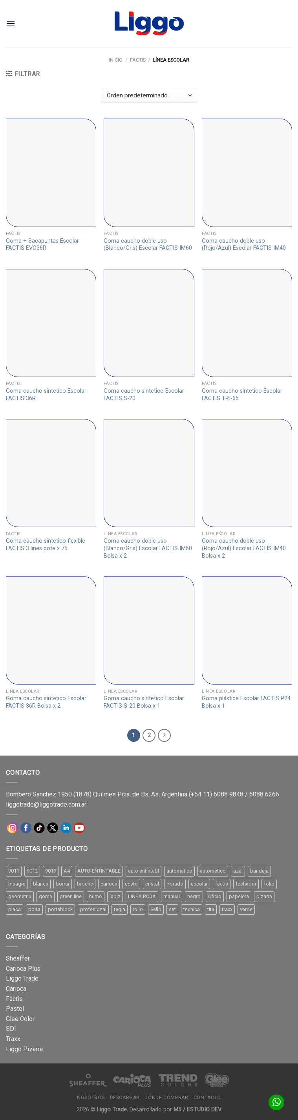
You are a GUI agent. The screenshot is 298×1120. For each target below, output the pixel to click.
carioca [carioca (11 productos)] (109, 884)
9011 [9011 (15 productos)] (13, 871)
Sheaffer (18, 958)
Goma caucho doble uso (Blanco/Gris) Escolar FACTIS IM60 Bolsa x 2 (148, 548)
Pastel (15, 1008)
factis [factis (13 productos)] (221, 884)
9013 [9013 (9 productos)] (50, 871)
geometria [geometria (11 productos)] (19, 896)
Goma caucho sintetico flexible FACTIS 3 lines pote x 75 (45, 545)
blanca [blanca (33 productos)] (40, 884)
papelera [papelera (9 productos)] (239, 896)
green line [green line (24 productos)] (71, 896)
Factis (138, 60)
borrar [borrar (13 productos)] (62, 884)
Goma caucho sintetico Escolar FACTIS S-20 (144, 395)
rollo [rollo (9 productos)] (138, 909)
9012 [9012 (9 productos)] (32, 871)
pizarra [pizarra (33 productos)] (264, 896)
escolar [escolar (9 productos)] (199, 884)
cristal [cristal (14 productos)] (152, 884)
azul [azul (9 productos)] (238, 871)
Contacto (207, 1097)
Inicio (115, 60)
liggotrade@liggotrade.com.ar (46, 804)
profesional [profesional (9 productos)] (93, 909)
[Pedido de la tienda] (149, 95)
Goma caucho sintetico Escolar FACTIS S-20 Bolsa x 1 (144, 702)
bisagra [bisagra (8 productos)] (17, 884)
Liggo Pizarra (24, 1049)
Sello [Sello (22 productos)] (155, 909)
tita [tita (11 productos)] (210, 909)
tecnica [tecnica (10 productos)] (191, 909)
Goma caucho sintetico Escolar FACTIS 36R (46, 395)
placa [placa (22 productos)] (14, 909)
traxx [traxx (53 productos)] (227, 909)
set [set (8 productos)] (172, 909)
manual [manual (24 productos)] (171, 896)
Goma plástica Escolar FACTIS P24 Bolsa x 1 (246, 702)
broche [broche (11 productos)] (85, 884)
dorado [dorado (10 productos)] (174, 884)
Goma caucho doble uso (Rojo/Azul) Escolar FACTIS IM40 (244, 245)
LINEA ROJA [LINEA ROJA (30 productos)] (142, 896)
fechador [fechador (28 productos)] (246, 884)
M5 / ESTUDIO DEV (197, 1109)
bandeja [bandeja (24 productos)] (259, 871)
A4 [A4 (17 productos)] (67, 871)
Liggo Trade (22, 978)
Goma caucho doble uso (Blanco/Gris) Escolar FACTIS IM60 (148, 245)
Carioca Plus (23, 968)
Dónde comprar (166, 1097)
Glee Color (20, 1019)
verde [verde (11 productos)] (246, 909)
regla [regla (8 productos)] (119, 909)
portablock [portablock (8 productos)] (60, 909)
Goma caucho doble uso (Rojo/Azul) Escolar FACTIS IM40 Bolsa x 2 (244, 548)
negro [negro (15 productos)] (194, 896)
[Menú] (10, 23)
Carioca (16, 988)
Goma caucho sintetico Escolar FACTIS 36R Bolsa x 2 (46, 702)
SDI (11, 1028)
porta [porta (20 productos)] (34, 909)
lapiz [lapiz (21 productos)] (115, 896)
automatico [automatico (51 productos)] (179, 871)
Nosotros (90, 1097)
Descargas (125, 1097)
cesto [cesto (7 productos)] (131, 884)
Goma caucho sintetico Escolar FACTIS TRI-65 (242, 395)
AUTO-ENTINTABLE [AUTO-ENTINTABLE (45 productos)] (99, 871)
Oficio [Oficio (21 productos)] (214, 896)
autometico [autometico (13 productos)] (213, 871)
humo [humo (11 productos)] (95, 896)
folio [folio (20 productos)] (269, 884)
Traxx (13, 1039)
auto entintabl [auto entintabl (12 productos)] (143, 871)
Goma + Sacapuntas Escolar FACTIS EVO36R (42, 245)
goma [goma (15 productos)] (45, 896)
